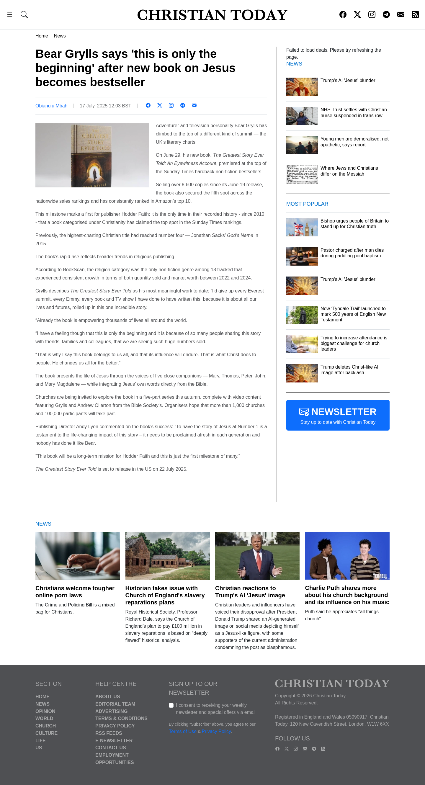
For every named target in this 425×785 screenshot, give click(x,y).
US (38, 747)
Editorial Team (115, 703)
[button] (9, 15)
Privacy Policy (115, 725)
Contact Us (110, 747)
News (60, 35)
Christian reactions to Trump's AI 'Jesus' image (250, 591)
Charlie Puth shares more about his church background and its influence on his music (347, 595)
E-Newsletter (114, 740)
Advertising (111, 711)
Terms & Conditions (121, 718)
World (44, 718)
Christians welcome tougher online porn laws (75, 591)
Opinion (45, 711)
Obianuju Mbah (51, 105)
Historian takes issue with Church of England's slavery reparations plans (165, 595)
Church (45, 725)
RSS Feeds (108, 733)
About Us (107, 696)
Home (41, 35)
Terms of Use (183, 731)
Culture (46, 733)
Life (40, 740)
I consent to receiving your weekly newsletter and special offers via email (216, 709)
